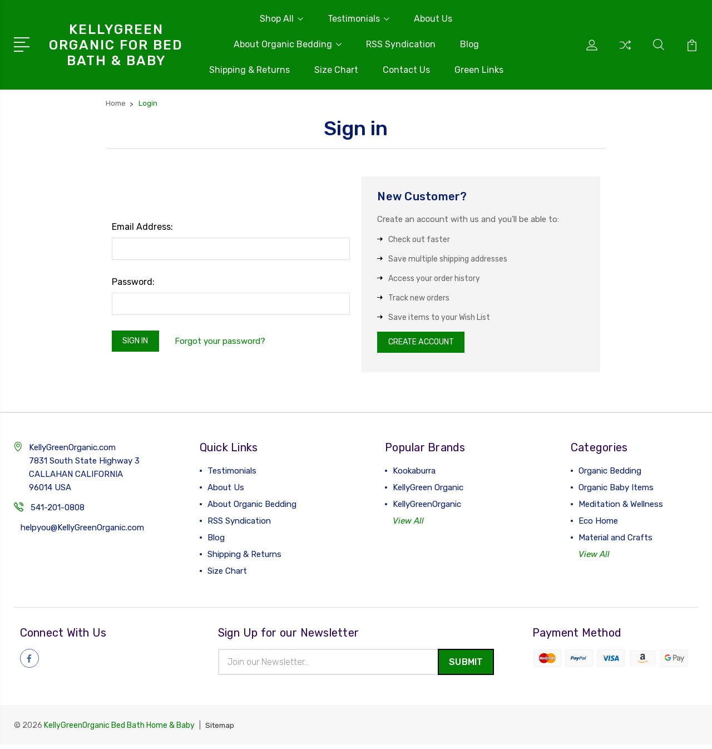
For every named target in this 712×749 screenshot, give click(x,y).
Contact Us (406, 70)
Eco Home (598, 524)
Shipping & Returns (249, 70)
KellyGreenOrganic (427, 507)
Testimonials (358, 18)
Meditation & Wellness (620, 507)
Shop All (281, 18)
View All (408, 524)
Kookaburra (414, 474)
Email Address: (142, 226)
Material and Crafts (615, 541)
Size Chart (336, 70)
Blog (469, 44)
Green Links (478, 70)
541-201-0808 (58, 511)
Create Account (426, 344)
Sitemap (220, 730)
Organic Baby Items (616, 491)
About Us (433, 18)
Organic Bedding (609, 474)
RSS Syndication (401, 44)
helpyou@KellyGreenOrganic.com (82, 531)
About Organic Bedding (288, 44)
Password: (133, 282)
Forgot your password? (226, 342)
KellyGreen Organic (428, 491)
